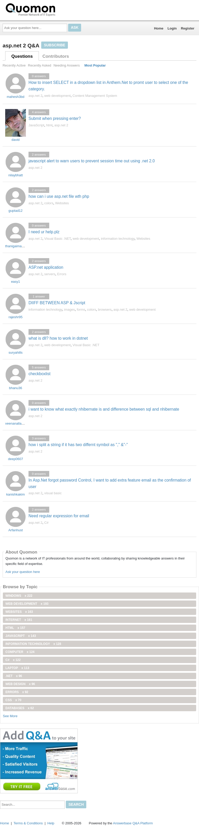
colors (48, 203)
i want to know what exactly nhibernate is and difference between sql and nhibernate (104, 409)
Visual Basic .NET (57, 239)
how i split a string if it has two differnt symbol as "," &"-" (78, 444)
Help (50, 823)
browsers (105, 309)
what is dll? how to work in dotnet (58, 338)
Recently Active (14, 65)
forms (81, 309)
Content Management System (95, 96)
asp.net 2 (35, 96)
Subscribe (54, 45)
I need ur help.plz (44, 232)
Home (158, 28)
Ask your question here (22, 572)
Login (172, 28)
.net (13, 676)
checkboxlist (40, 374)
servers (49, 274)
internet (18, 620)
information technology (117, 239)
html (49, 125)
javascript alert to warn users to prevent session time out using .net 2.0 (92, 161)
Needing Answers (66, 65)
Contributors (55, 56)
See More (10, 716)
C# (46, 523)
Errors (61, 274)
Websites (62, 203)
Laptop (17, 668)
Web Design (20, 684)
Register (187, 28)
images (69, 309)
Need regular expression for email (59, 516)
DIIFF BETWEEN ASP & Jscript (57, 303)
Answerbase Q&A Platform (133, 823)
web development (57, 96)
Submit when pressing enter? (55, 118)
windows (18, 596)
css (13, 700)
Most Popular (95, 65)
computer (19, 652)
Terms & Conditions (28, 823)
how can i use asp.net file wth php (59, 196)
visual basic (53, 493)
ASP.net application (46, 267)
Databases (19, 708)
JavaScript (36, 125)
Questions (22, 56)
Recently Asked (39, 65)
